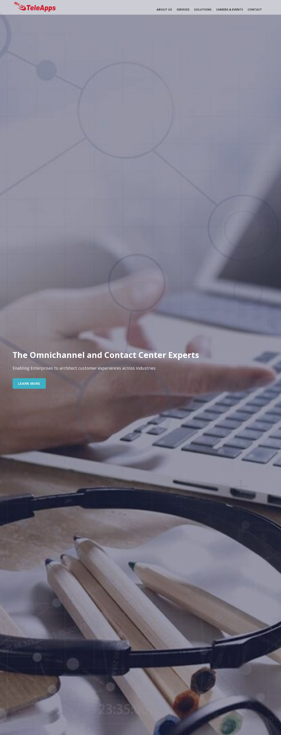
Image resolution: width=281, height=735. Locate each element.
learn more (29, 383)
